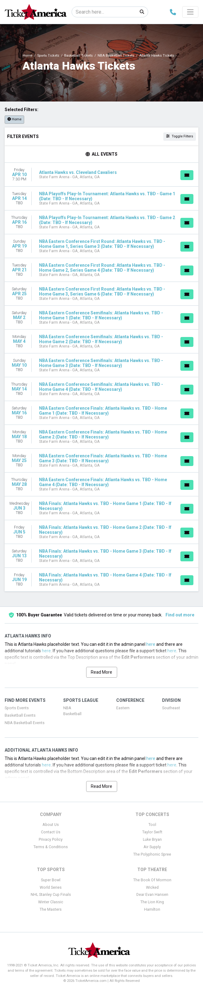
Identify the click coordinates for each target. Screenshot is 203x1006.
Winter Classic (50, 902)
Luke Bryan (152, 839)
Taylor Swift (152, 832)
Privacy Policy (51, 839)
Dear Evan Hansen (152, 894)
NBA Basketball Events (25, 723)
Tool (152, 825)
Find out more (179, 614)
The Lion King (152, 902)
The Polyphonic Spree (152, 854)
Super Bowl (50, 880)
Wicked (152, 887)
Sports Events (17, 708)
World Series (51, 887)
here (150, 644)
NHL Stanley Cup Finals (51, 894)
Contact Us (50, 832)
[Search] (104, 11)
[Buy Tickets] (186, 175)
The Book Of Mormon (152, 880)
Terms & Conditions (50, 847)
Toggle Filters (179, 136)
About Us (50, 825)
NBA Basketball (72, 711)
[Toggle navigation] (190, 11)
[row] (101, 175)
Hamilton (152, 909)
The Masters (51, 909)
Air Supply (152, 847)
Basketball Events (20, 715)
